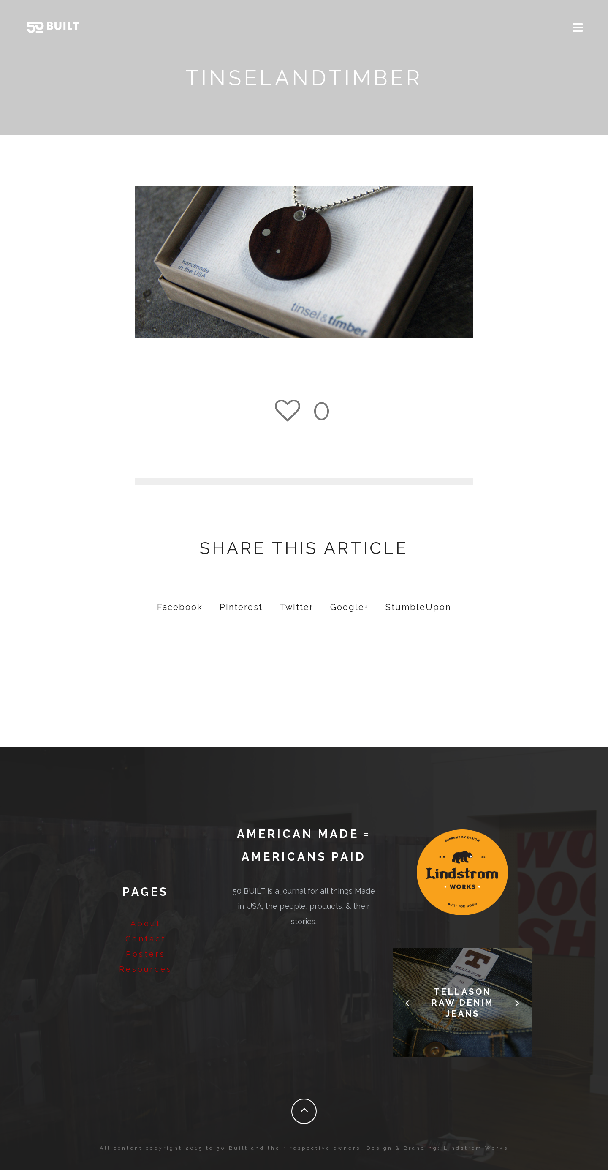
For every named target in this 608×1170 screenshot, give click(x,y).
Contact (145, 938)
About (145, 923)
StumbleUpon (418, 607)
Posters (146, 953)
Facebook (180, 607)
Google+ (349, 607)
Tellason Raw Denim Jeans (463, 1003)
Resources (145, 969)
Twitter (296, 607)
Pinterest (241, 607)
